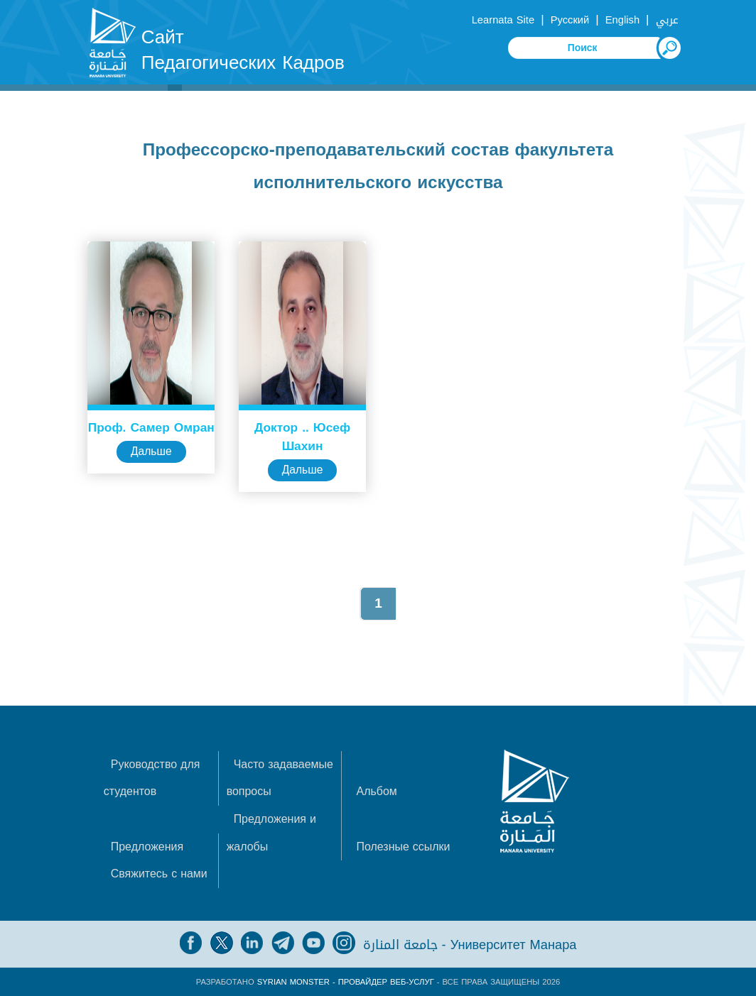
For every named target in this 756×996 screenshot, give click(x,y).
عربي (667, 20)
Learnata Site (503, 20)
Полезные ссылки (403, 846)
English (622, 20)
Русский (570, 20)
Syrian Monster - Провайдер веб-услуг (345, 981)
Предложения (147, 846)
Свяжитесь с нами (159, 873)
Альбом (377, 791)
